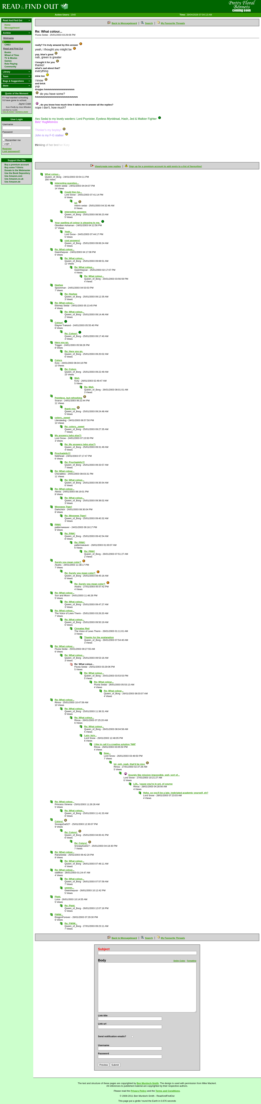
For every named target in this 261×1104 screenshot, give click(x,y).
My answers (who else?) (68, 435)
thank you (72, 408)
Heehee (59, 285)
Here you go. (62, 342)
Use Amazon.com (13, 176)
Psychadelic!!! (62, 453)
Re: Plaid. (70, 905)
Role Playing (10, 64)
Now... (107, 753)
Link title (102, 1015)
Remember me (13, 140)
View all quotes (8, 112)
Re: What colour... (64, 249)
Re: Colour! (73, 333)
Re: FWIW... (71, 923)
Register (7, 148)
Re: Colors (70, 369)
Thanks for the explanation (99, 637)
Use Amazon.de (12, 182)
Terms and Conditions (168, 1091)
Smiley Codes (179, 961)
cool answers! (72, 240)
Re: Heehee (71, 294)
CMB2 (7, 42)
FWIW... (59, 914)
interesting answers (75, 211)
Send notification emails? (112, 1036)
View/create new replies (108, 166)
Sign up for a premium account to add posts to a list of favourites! (165, 166)
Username (7, 124)
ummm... (69, 887)
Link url (102, 1023)
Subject (104, 949)
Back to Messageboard (124, 23)
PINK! (58, 524)
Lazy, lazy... (90, 735)
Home (7, 25)
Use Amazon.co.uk (13, 179)
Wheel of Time (11, 55)
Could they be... (73, 192)
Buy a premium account (16, 164)
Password (7, 132)
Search (149, 23)
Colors (58, 360)
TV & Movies (10, 58)
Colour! (61, 322)
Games (8, 61)
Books (7, 52)
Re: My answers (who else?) (80, 444)
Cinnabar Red (82, 628)
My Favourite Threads (173, 23)
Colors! (61, 821)
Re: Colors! (73, 832)
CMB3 (7, 44)
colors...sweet (62, 417)
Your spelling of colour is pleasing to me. (79, 222)
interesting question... (67, 183)
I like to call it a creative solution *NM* (115, 744)
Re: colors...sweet (74, 426)
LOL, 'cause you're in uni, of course (153, 784)
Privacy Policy (138, 1091)
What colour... (52, 174)
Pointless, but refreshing (70, 398)
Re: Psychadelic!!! (75, 462)
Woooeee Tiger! (63, 506)
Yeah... (68, 231)
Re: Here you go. (74, 351)
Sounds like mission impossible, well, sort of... (152, 775)
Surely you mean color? (70, 562)
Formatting (191, 961)
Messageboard (11, 28)
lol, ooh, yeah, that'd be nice (131, 764)
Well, (77, 378)
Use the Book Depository (17, 173)
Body (102, 960)
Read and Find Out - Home (53, 6)
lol (78, 203)
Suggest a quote (21, 112)
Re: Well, (89, 387)
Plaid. (58, 896)
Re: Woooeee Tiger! (75, 515)
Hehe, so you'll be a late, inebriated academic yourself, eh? (175, 792)
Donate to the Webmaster (17, 170)
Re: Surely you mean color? (82, 573)
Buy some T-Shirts (13, 167)
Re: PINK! (70, 533)
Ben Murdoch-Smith (148, 1083)
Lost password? (11, 151)
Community (10, 66)
